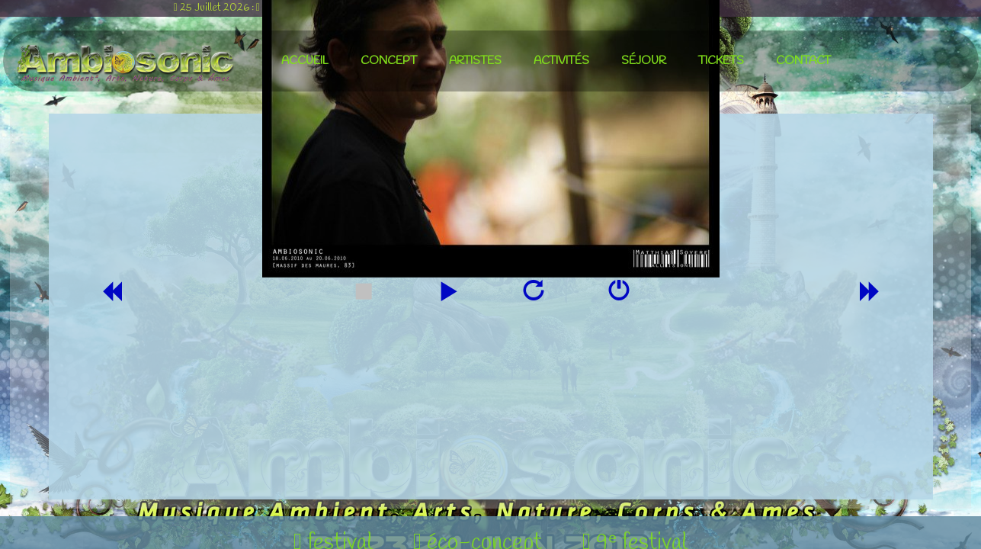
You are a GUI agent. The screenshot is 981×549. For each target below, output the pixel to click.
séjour (643, 61)
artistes (475, 61)
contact (803, 61)
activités (561, 61)
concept (389, 61)
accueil (305, 61)
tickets (721, 61)
